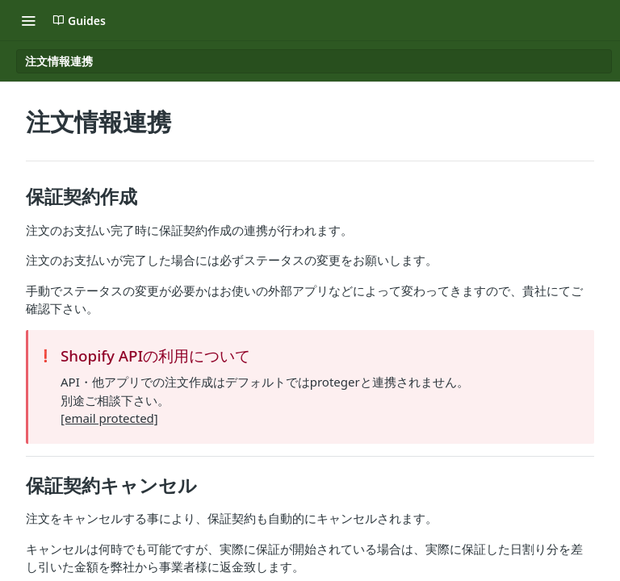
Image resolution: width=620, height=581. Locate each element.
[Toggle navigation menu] (28, 20)
